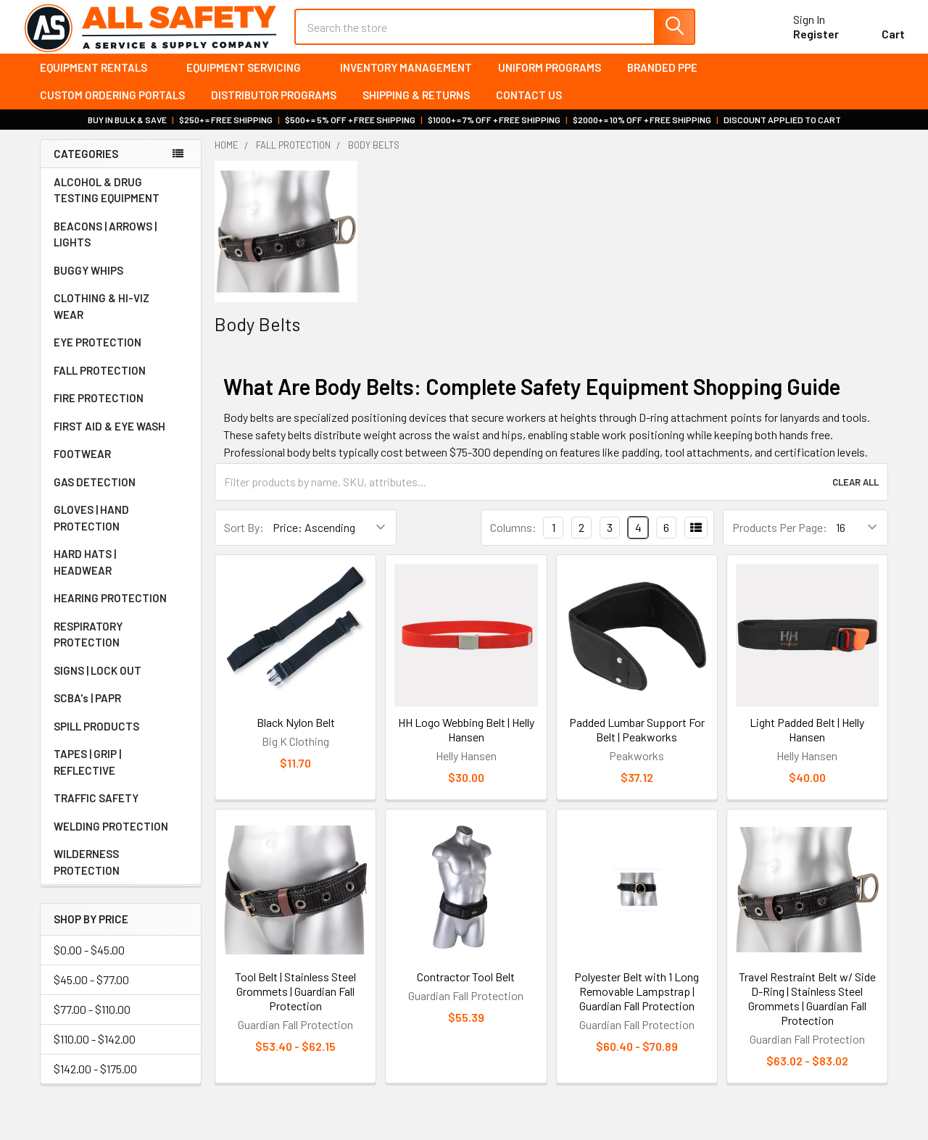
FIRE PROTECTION (121, 410)
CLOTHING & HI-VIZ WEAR (121, 319)
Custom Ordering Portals (112, 108)
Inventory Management (406, 79)
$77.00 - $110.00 (92, 1021)
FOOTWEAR (121, 466)
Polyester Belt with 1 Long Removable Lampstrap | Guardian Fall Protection (636, 1004)
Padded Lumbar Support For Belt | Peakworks (637, 742)
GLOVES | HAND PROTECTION (121, 531)
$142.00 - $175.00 (95, 1081)
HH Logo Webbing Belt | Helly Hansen (466, 742)
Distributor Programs (273, 108)
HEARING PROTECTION (121, 610)
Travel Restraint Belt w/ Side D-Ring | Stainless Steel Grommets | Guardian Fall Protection (807, 1011)
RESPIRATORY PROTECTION (121, 647)
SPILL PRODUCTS (96, 739)
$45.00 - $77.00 (91, 992)
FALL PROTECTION (121, 383)
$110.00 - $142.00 (95, 1051)
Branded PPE (662, 79)
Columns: (513, 539)
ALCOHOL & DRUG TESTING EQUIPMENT (107, 203)
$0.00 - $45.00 (89, 962)
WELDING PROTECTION (121, 839)
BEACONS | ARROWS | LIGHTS (121, 247)
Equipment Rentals (100, 79)
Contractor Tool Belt (466, 990)
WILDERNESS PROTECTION (121, 875)
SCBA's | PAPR (121, 710)
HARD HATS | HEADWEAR (121, 575)
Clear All (855, 494)
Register (799, 42)
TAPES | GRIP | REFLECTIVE (121, 775)
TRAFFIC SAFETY (121, 810)
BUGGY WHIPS (121, 283)
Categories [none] (86, 165)
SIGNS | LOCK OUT (121, 683)
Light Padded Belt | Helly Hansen (807, 742)
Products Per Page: (779, 539)
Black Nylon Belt (296, 734)
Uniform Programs (549, 79)
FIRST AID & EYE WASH (121, 439)
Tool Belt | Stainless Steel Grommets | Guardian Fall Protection (295, 1004)
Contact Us (529, 108)
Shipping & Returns (416, 108)
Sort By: (244, 539)
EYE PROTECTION (121, 355)
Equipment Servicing (250, 79)
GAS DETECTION (121, 495)
